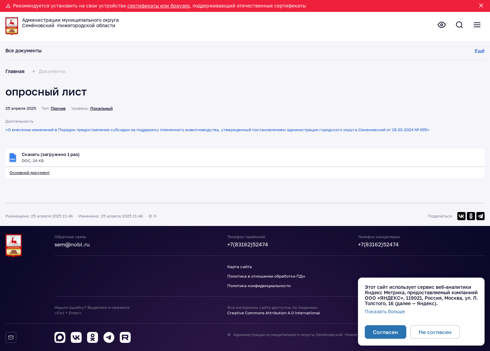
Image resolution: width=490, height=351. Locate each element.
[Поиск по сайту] (457, 25)
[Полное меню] (476, 25)
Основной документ (30, 172)
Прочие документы (353, 50)
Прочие (58, 108)
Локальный (101, 108)
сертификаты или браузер (158, 5)
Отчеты (207, 50)
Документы (52, 71)
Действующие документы (79, 50)
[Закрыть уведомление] (481, 6)
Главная (14, 71)
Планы (183, 50)
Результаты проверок (248, 50)
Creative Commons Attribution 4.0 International (273, 312)
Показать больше (385, 311)
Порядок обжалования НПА (417, 50)
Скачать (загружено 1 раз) (53, 154)
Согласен (385, 332)
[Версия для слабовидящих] (438, 25)
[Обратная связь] (10, 337)
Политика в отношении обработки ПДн (266, 276)
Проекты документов (142, 50)
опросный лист (46, 91)
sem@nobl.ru (72, 244)
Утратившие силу (302, 50)
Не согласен (435, 332)
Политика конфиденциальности (259, 285)
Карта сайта (239, 266)
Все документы (23, 50)
